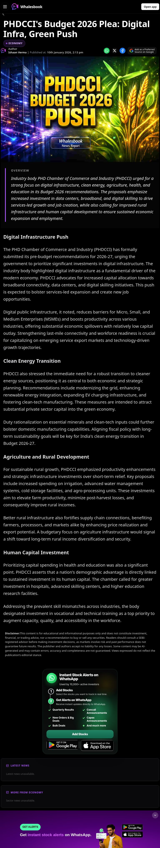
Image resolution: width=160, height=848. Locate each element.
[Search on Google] (142, 50)
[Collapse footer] (155, 815)
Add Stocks (80, 734)
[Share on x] (115, 51)
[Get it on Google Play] (62, 745)
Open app (150, 7)
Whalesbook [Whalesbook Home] (27, 6)
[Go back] (3, 14)
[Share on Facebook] (122, 51)
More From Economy (27, 792)
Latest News (20, 765)
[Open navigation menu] (5, 7)
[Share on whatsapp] (107, 51)
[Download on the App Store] (97, 745)
